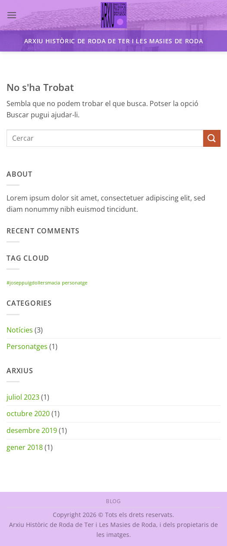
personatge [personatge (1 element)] (74, 283)
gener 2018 (24, 447)
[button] (11, 15)
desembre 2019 (31, 430)
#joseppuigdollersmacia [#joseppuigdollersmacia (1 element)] (33, 283)
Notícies (19, 330)
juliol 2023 (22, 397)
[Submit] (212, 138)
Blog (113, 501)
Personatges (27, 346)
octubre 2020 (28, 413)
